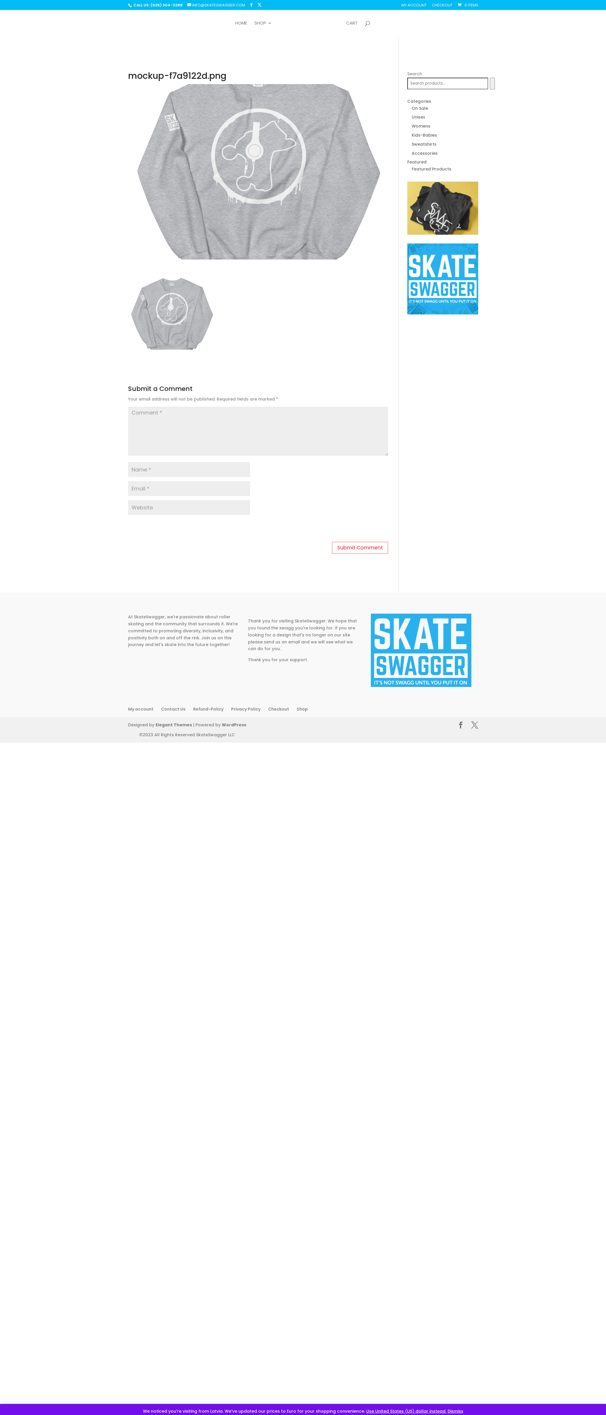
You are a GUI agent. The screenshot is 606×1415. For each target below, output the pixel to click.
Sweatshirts (424, 144)
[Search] (492, 83)
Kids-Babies (424, 135)
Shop (260, 23)
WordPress (230, 725)
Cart (352, 23)
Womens (421, 126)
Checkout (442, 5)
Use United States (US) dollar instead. (406, 1411)
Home (241, 23)
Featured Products (431, 169)
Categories (419, 101)
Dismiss (455, 1411)
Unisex (418, 117)
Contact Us (173, 709)
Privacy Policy (246, 709)
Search (414, 74)
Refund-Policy (208, 709)
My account (414, 5)
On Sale (420, 108)
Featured (417, 162)
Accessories (425, 153)
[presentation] (168, 529)
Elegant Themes (172, 725)
